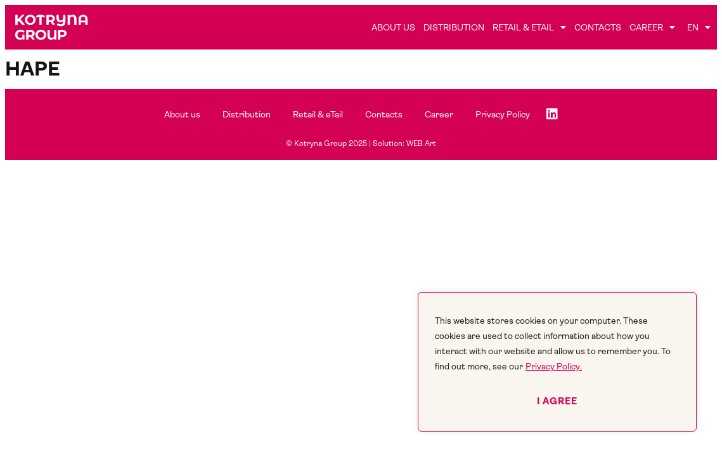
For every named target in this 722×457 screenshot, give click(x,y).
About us (393, 27)
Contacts (597, 27)
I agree (557, 401)
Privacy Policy (502, 114)
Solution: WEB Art (404, 143)
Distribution (453, 27)
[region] (557, 362)
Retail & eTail (529, 27)
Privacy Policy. (553, 366)
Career (652, 27)
